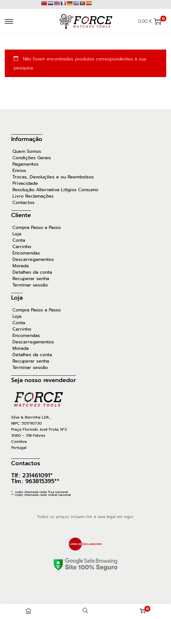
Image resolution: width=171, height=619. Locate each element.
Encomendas (26, 253)
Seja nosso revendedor (43, 380)
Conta (18, 240)
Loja (16, 234)
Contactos (23, 203)
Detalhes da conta (32, 272)
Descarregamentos (33, 259)
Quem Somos (26, 151)
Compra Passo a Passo (36, 227)
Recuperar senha (30, 279)
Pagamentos (25, 164)
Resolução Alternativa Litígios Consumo (55, 190)
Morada (20, 266)
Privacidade (25, 183)
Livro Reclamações (33, 196)
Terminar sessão (30, 285)
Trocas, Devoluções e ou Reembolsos (53, 177)
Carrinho (21, 247)
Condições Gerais (31, 158)
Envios (19, 171)
